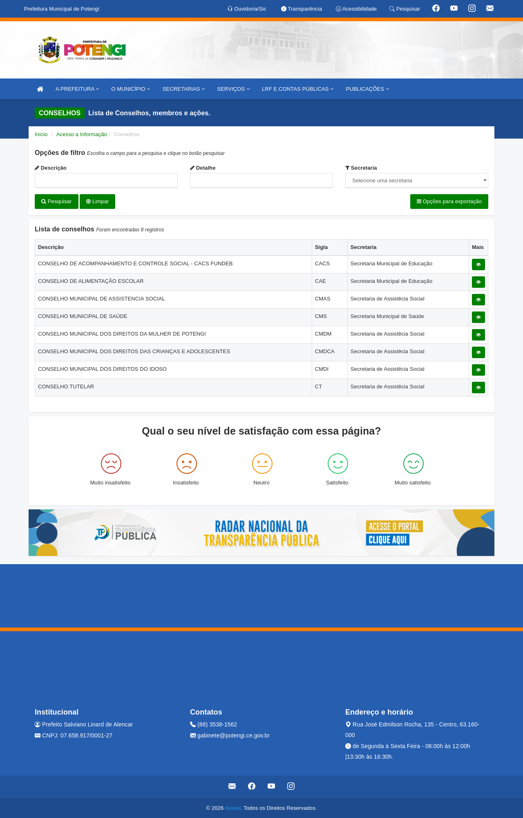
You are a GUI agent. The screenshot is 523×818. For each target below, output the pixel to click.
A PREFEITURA (77, 89)
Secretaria (361, 168)
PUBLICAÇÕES (367, 89)
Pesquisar (56, 201)
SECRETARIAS (184, 89)
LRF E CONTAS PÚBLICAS (298, 89)
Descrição (51, 168)
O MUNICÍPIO (130, 89)
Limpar (97, 201)
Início (41, 134)
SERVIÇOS (233, 89)
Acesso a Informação (81, 134)
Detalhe (202, 168)
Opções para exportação (449, 201)
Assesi (233, 808)
